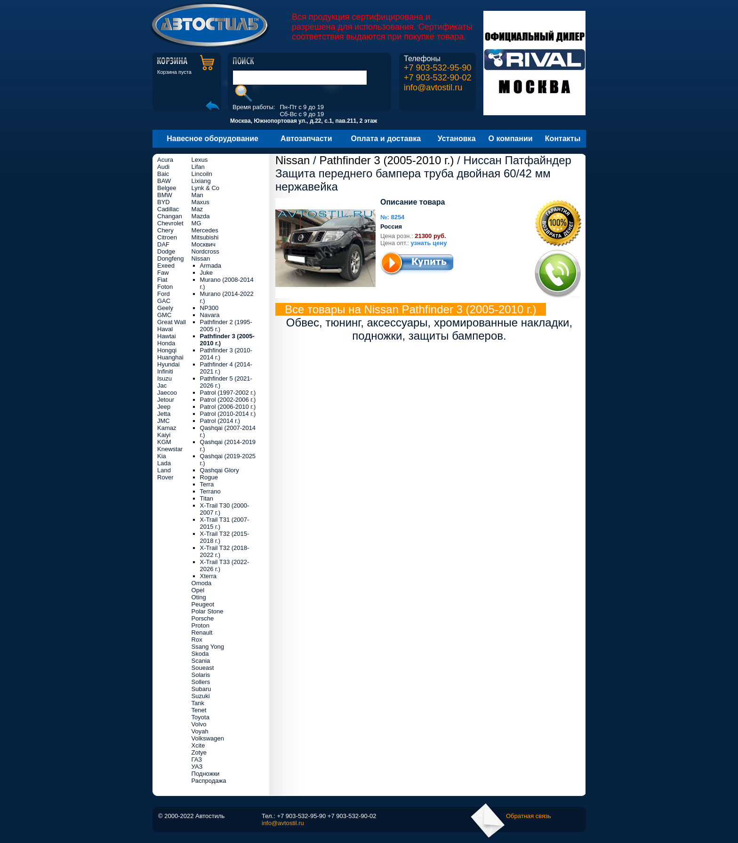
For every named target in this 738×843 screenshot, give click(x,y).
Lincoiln (202, 173)
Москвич (204, 244)
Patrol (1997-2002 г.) (228, 392)
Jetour (165, 399)
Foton (165, 286)
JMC (163, 420)
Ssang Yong (208, 646)
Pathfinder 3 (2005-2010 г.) (386, 160)
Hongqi (166, 350)
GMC (164, 314)
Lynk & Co (206, 187)
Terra (207, 484)
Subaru (201, 688)
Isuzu (164, 378)
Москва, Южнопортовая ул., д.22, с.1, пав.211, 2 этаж (303, 121)
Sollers (201, 681)
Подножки (206, 773)
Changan (169, 216)
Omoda (202, 583)
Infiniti (165, 371)
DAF (163, 244)
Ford (163, 293)
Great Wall (171, 322)
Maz (197, 209)
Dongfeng (170, 258)
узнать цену (429, 243)
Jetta (163, 413)
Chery (165, 230)
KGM (164, 441)
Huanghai (170, 357)
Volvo (199, 724)
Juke (206, 272)
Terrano (210, 491)
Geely (165, 307)
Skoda (200, 653)
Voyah (200, 731)
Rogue (209, 477)
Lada (164, 463)
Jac (162, 385)
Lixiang (201, 180)
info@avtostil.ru (433, 87)
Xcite (198, 745)
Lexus (200, 159)
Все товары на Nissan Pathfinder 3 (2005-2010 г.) (411, 309)
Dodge (166, 251)
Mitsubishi (205, 237)
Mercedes (205, 230)
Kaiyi (163, 434)
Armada (211, 265)
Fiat (162, 279)
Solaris (201, 674)
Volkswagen (208, 738)
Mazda (201, 216)
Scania (201, 660)
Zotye (199, 752)
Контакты (562, 139)
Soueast (203, 667)
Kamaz (166, 427)
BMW (164, 195)
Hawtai (166, 336)
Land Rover (165, 474)
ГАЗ (197, 759)
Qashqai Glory (219, 470)
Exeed (166, 265)
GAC (163, 300)
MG (196, 223)
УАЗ (197, 766)
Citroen (167, 237)
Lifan (198, 166)
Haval (165, 329)
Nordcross (205, 251)
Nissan (292, 160)
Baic (163, 173)
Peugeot (203, 604)
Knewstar (170, 449)
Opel (198, 590)
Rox (197, 639)
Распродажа (209, 780)
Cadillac (168, 209)
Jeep (163, 406)
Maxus (200, 202)
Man (197, 195)
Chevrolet (170, 223)
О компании (511, 139)
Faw (163, 272)
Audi (163, 166)
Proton (200, 625)
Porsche (203, 618)
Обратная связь (528, 815)
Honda (166, 343)
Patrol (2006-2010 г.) (228, 406)
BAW (164, 180)
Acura (165, 159)
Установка (457, 139)
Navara (210, 314)
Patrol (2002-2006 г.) (228, 399)
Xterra (208, 576)
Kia (161, 456)
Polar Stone (208, 611)
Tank (198, 703)
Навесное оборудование (212, 139)
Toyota (200, 717)
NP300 (209, 307)
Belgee (166, 187)
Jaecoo (167, 392)
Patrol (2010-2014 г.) (228, 413)
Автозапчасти (306, 139)
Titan (206, 498)
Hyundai (168, 364)
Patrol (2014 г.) (220, 420)
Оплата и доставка (386, 139)
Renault (202, 632)
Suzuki (201, 696)
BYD (163, 202)
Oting (199, 597)
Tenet (199, 710)
